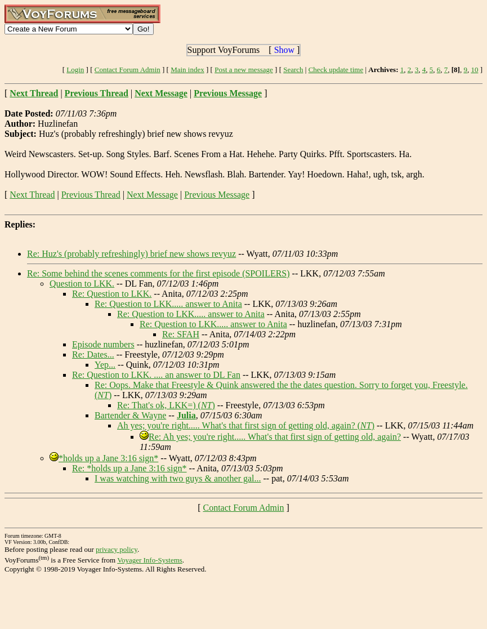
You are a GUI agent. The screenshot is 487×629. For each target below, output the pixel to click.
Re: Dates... (93, 354)
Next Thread (32, 194)
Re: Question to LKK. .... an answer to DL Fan (156, 375)
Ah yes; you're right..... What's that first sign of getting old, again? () (245, 425)
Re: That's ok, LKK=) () (166, 405)
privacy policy (116, 549)
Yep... (105, 364)
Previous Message (216, 194)
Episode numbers (103, 344)
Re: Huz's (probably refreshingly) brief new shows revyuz (131, 253)
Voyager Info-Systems (149, 560)
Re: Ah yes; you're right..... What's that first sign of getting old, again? (275, 436)
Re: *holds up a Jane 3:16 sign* (129, 468)
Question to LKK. (82, 283)
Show (284, 50)
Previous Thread (90, 194)
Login (75, 69)
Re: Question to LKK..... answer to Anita (168, 304)
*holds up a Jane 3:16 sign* (108, 458)
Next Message (152, 194)
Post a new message (244, 69)
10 (474, 69)
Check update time (336, 69)
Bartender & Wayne (130, 415)
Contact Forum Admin (127, 69)
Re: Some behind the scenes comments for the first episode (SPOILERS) (158, 273)
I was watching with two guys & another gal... (178, 478)
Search (293, 69)
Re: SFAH (180, 334)
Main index (187, 69)
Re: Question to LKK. (111, 293)
